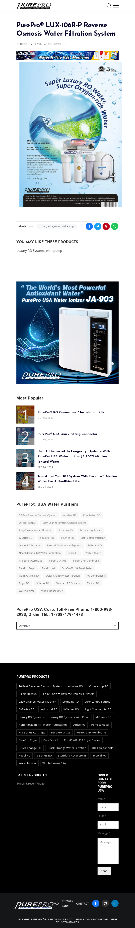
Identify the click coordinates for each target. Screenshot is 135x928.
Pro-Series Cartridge (30, 560)
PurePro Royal (27, 568)
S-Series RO (42, 583)
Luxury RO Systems (29, 545)
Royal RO (24, 583)
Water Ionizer (26, 591)
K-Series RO (67, 538)
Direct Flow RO (27, 523)
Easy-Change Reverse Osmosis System (64, 523)
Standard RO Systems (68, 583)
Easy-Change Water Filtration (35, 530)
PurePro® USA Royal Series (77, 568)
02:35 (38, 44)
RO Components (96, 575)
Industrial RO (46, 538)
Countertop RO (91, 515)
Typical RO (93, 583)
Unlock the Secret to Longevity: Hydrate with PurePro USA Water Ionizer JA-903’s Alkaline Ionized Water (73, 456)
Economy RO (65, 530)
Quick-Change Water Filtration (63, 575)
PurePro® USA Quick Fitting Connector (67, 434)
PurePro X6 (48, 568)
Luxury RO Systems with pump (57, 226)
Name (101, 799)
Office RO (73, 553)
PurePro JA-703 (57, 560)
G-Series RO (25, 538)
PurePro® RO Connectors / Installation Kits (70, 412)
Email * (102, 816)
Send (104, 871)
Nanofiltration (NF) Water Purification (40, 553)
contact (82, 903)
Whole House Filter (52, 591)
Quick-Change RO (29, 575)
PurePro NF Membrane (86, 560)
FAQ (56, 903)
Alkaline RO (69, 515)
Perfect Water (93, 553)
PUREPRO (22, 44)
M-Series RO (95, 545)
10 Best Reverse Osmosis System (37, 515)
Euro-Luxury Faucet (90, 530)
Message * (104, 833)
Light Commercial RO (93, 538)
